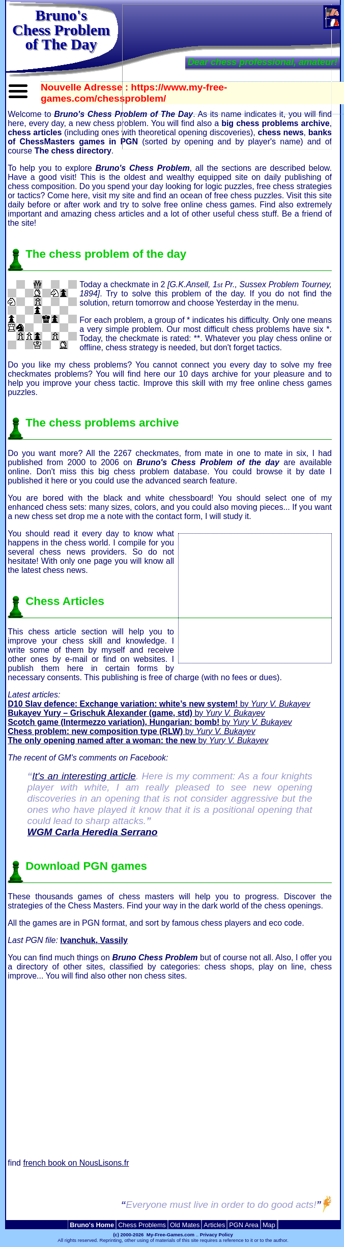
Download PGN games (86, 866)
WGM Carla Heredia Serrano (92, 832)
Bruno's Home (92, 1225)
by (159, 703)
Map (269, 1225)
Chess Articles (64, 601)
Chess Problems (142, 1225)
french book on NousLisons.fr (76, 1163)
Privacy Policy (216, 1234)
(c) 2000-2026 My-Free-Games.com (153, 1234)
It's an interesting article (84, 776)
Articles (214, 1225)
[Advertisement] (255, 597)
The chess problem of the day (105, 254)
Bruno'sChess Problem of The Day (61, 29)
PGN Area (244, 1225)
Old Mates (184, 1225)
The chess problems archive (102, 422)
